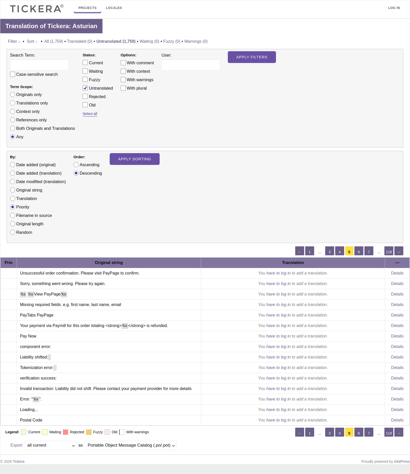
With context (138, 71)
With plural (137, 88)
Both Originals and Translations (45, 128)
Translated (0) (80, 41)
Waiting (93, 70)
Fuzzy (91, 79)
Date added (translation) (38, 173)
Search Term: (22, 55)
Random (24, 232)
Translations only (32, 103)
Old (89, 104)
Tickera (18, 461)
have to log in (278, 273)
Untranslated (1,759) (116, 41)
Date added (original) (36, 164)
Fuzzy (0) (171, 41)
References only (31, 120)
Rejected (94, 96)
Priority (22, 207)
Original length (29, 224)
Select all (90, 114)
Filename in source (34, 215)
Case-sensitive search (37, 74)
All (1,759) (53, 41)
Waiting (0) (149, 41)
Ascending (89, 164)
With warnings (140, 79)
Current (93, 62)
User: (166, 55)
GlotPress (402, 461)
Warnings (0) (196, 41)
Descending (91, 173)
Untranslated (98, 87)
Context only (28, 111)
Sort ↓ (32, 41)
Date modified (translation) (41, 181)
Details (397, 273)
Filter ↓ (14, 41)
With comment (140, 62)
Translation (26, 198)
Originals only (29, 94)
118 (389, 252)
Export (16, 445)
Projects (87, 8)
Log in (394, 8)
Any (19, 136)
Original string (29, 190)
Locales (114, 8)
